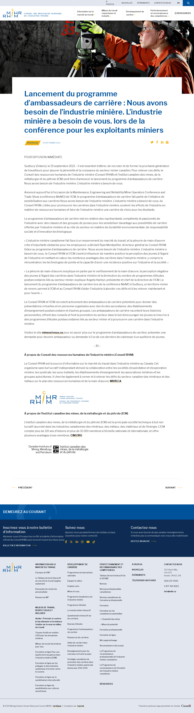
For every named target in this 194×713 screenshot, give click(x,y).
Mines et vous (73, 591)
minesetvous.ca (52, 332)
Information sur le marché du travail (85, 13)
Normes (103, 584)
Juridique (57, 706)
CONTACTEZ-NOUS (173, 564)
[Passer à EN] (178, 3)
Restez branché (140, 541)
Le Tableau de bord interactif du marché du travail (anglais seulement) (48, 581)
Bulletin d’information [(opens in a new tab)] (16, 545)
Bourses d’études (74, 624)
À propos (110, 2)
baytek (80, 706)
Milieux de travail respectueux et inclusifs (109, 13)
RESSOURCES (106, 684)
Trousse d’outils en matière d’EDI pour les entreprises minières (47, 635)
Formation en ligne (108, 635)
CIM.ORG (76, 435)
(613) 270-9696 (171, 581)
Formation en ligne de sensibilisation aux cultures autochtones (47, 688)
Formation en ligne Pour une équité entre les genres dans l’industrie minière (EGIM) (47, 655)
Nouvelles (127, 3)
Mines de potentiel (110, 624)
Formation (104, 605)
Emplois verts (73, 586)
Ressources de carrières (78, 637)
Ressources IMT (42, 597)
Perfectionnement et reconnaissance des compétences (159, 13)
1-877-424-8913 (171, 586)
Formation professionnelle (111, 630)
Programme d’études (76, 605)
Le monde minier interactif (79, 610)
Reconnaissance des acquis (112, 645)
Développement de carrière (135, 13)
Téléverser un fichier (144, 580)
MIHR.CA (115, 381)
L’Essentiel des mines (111, 619)
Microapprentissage (108, 640)
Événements (143, 3)
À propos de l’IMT (42, 572)
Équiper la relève (74, 581)
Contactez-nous (162, 3)
